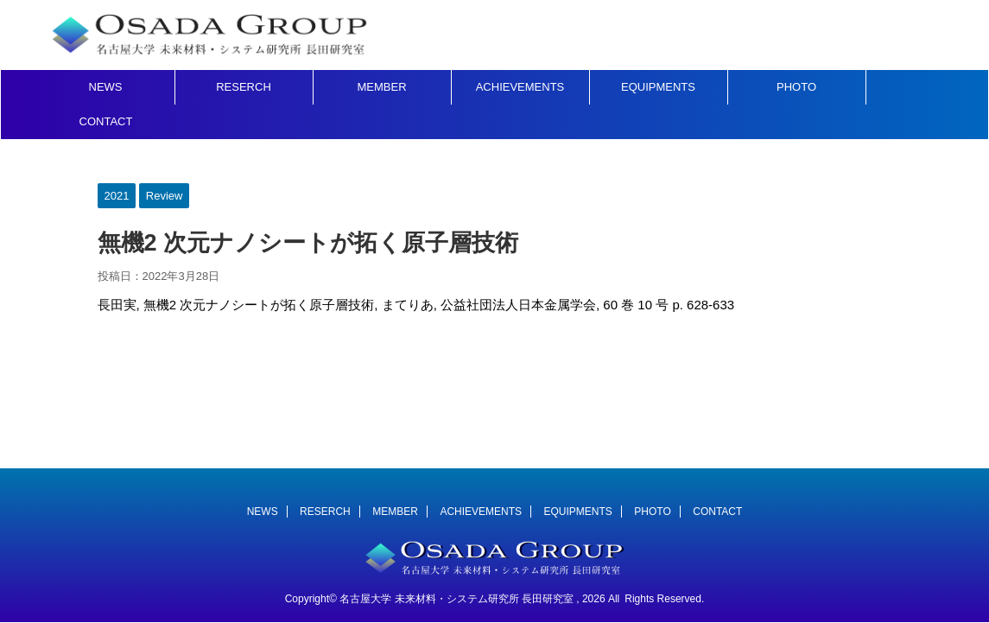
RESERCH (243, 86)
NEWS (106, 86)
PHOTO (796, 86)
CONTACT (106, 121)
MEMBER (381, 86)
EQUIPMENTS (658, 86)
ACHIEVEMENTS (520, 86)
